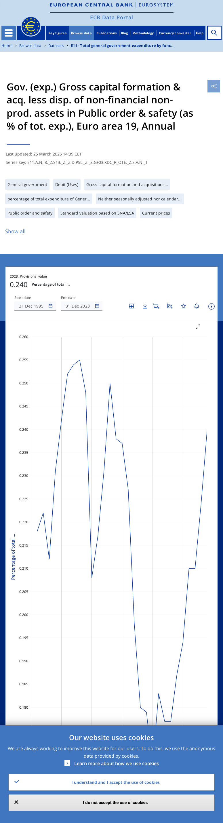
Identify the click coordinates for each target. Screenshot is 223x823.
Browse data (81, 33)
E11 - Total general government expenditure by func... (123, 45)
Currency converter (175, 33)
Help (199, 33)
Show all (15, 231)
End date (68, 297)
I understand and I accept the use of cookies (115, 782)
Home (6, 45)
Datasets (56, 45)
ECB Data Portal (111, 17)
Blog (124, 33)
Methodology (143, 33)
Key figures (57, 33)
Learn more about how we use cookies (116, 763)
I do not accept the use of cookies (115, 802)
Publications (106, 33)
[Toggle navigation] (8, 33)
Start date (22, 297)
